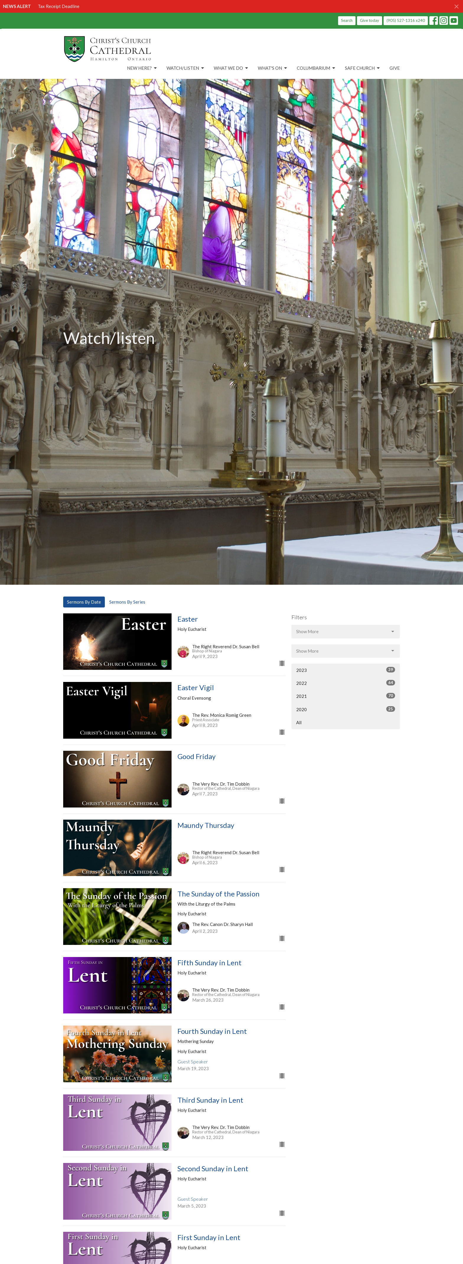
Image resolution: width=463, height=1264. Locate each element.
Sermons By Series (127, 602)
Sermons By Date (84, 602)
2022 (345, 683)
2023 (345, 670)
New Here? (142, 68)
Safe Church (363, 68)
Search (347, 20)
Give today (369, 20)
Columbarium (316, 68)
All (298, 722)
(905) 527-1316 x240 (406, 20)
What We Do (231, 68)
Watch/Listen (186, 68)
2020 (345, 709)
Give (394, 68)
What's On (273, 68)
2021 (345, 696)
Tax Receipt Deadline (58, 6)
